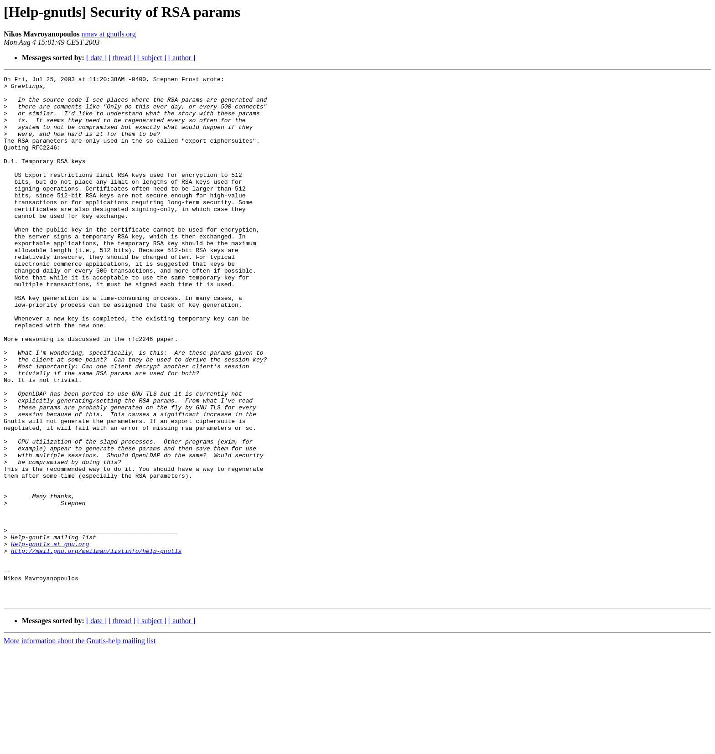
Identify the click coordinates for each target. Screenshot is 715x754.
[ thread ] (122, 58)
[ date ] (96, 58)
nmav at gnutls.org (108, 34)
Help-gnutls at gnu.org (50, 638)
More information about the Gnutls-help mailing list (79, 746)
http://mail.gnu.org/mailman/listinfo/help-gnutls (96, 646)
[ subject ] (151, 58)
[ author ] (182, 58)
